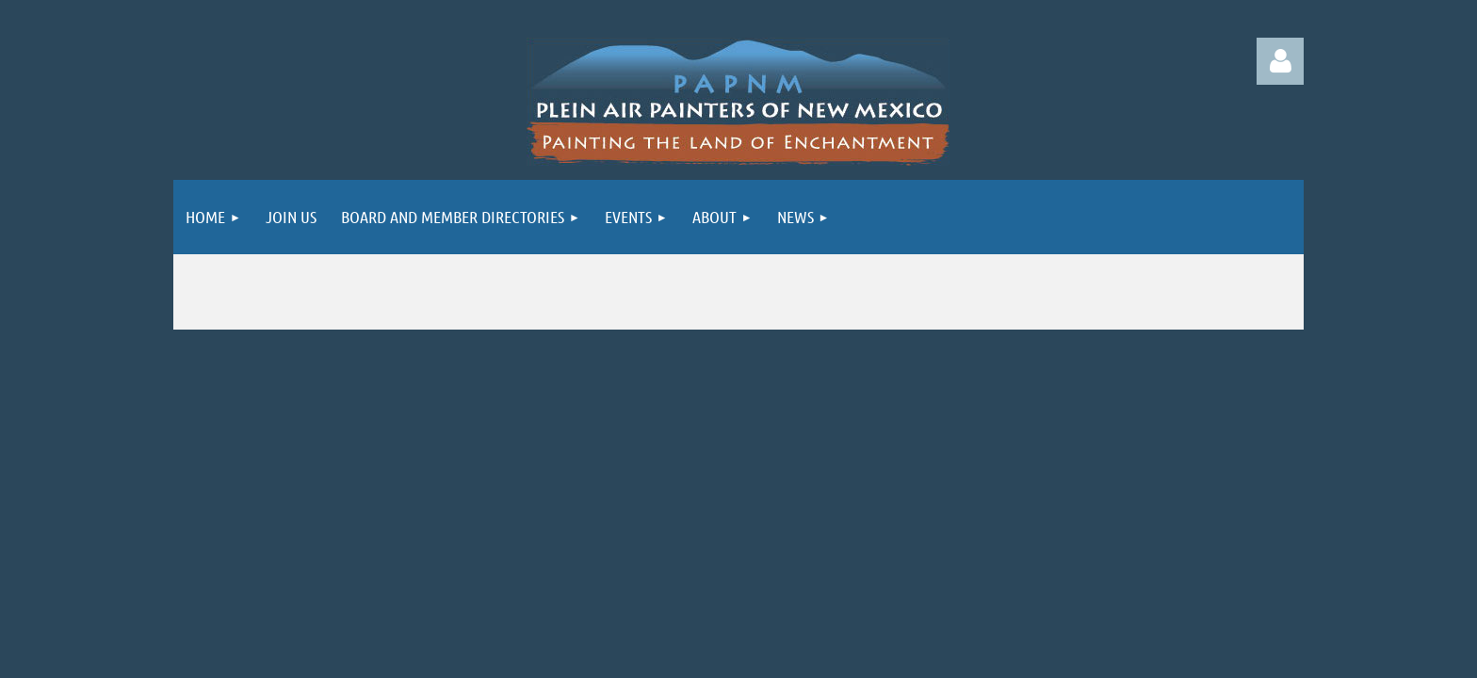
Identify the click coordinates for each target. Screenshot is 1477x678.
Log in (1280, 61)
